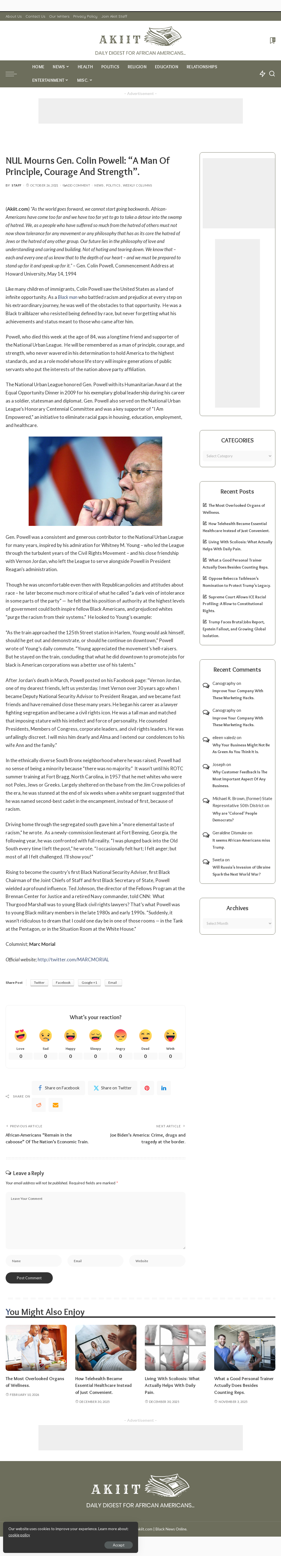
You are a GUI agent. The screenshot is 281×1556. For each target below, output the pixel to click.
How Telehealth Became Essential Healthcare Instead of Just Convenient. (104, 1393)
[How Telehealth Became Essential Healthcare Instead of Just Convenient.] (105, 1356)
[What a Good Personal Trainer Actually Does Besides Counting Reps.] (244, 1356)
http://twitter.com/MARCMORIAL (74, 959)
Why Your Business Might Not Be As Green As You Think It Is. (241, 748)
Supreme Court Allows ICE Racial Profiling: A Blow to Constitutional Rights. (234, 603)
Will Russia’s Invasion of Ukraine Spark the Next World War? (241, 871)
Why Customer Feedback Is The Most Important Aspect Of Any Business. (240, 778)
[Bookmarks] (272, 40)
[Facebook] (58, 1088)
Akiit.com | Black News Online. (161, 1537)
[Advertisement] (140, 111)
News (98, 185)
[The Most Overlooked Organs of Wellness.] (36, 1356)
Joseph (219, 764)
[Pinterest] (147, 1088)
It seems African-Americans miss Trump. (241, 844)
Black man (68, 297)
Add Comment (76, 185)
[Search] (272, 73)
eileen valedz (224, 737)
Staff (17, 185)
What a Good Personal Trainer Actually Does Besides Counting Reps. (244, 1393)
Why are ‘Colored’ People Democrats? (235, 817)
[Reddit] (39, 1105)
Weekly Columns (137, 185)
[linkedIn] (164, 1088)
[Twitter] (112, 1088)
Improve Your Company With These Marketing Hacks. (238, 694)
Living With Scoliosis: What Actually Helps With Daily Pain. (173, 1393)
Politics (113, 185)
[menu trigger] (14, 73)
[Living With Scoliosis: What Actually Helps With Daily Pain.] (175, 1356)
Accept (68, 1543)
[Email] (56, 1105)
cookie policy (71, 1533)
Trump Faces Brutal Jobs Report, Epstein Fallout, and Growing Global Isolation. (234, 628)
